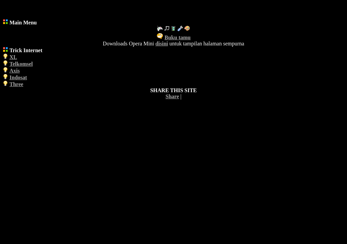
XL (13, 57)
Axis (14, 71)
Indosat (18, 77)
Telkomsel (21, 64)
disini (161, 43)
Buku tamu (178, 37)
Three (16, 84)
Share (172, 96)
